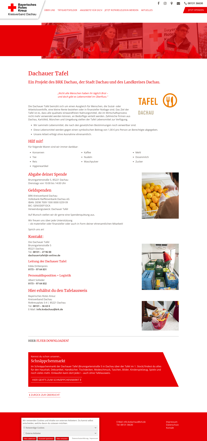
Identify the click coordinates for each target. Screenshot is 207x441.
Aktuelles (147, 10)
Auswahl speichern (46, 439)
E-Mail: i (120, 421)
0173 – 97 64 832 (37, 283)
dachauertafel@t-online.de (44, 255)
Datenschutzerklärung (80, 438)
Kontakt (170, 427)
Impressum (171, 421)
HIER (32, 341)
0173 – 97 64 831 (37, 269)
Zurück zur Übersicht (45, 394)
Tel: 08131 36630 (125, 424)
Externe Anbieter (32, 433)
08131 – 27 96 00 (42, 251)
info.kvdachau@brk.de (49, 309)
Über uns (49, 10)
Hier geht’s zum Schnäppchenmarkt (55, 379)
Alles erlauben (62, 439)
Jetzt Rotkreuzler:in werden (121, 10)
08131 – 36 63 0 (41, 306)
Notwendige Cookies (33, 427)
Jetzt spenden (196, 10)
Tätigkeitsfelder (67, 10)
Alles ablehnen (29, 439)
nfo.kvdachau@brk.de (135, 421)
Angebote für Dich (91, 10)
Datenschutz (172, 424)
